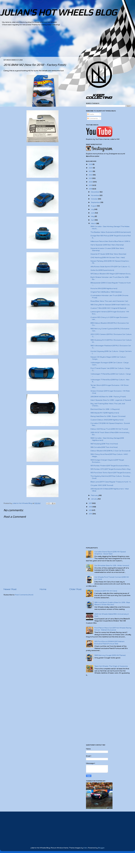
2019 (90, 185)
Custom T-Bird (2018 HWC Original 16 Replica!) (108, 308)
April (93, 220)
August (94, 206)
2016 (90, 507)
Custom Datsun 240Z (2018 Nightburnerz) (106, 420)
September (95, 202)
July (92, 209)
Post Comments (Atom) (24, 595)
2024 (91, 168)
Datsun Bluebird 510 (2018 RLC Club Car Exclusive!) (110, 451)
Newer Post (10, 589)
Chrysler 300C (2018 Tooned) (101, 485)
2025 (91, 164)
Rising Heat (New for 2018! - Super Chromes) (107, 416)
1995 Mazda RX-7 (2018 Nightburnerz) (104, 413)
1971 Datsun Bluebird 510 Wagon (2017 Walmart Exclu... (110, 274)
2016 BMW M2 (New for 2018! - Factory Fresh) (108, 396)
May (93, 216)
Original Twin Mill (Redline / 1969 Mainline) (106, 292)
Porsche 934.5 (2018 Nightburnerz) (103, 288)
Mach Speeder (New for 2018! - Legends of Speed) (110, 400)
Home (43, 589)
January (94, 499)
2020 (91, 182)
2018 (90, 189)
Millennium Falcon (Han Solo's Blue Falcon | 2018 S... (110, 241)
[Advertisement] (62, 43)
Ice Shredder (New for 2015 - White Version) (111, 565)
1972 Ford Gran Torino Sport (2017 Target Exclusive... (110, 472)
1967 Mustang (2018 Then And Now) (104, 444)
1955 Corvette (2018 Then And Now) (104, 447)
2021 (90, 178)
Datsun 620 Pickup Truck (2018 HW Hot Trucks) (109, 429)
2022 (91, 175)
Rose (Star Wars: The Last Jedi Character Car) (109, 301)
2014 (90, 514)
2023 (91, 171)
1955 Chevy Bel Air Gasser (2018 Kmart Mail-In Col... (110, 304)
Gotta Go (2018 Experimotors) (102, 270)
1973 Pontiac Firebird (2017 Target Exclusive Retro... (110, 465)
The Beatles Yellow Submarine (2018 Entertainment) (110, 232)
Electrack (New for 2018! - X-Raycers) (105, 409)
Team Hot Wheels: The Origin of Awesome (111, 666)
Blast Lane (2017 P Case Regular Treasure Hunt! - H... (110, 482)
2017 (90, 503)
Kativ (85, 848)
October (94, 199)
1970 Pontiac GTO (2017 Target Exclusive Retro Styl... (110, 469)
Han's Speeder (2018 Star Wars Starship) (107, 245)
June (93, 213)
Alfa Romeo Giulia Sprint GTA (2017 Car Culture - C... (110, 266)
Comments (92, 118)
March (93, 223)
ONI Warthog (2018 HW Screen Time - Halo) (107, 257)
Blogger (101, 848)
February (95, 495)
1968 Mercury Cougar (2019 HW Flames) (110, 655)
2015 (90, 510)
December (95, 192)
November (95, 195)
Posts (90, 114)
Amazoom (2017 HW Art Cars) (105, 591)
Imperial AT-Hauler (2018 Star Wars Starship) (108, 254)
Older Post (75, 589)
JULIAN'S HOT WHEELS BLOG (58, 12)
